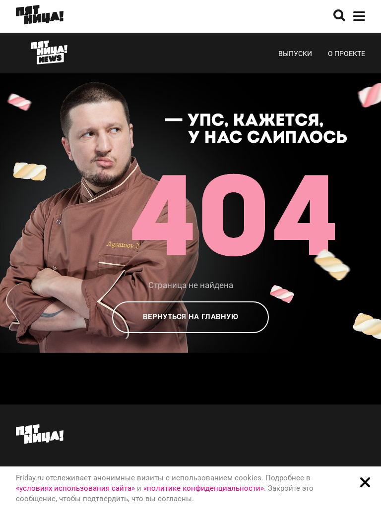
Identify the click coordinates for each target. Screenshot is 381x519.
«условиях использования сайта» (75, 488)
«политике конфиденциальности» (203, 488)
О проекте (346, 54)
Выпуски (295, 54)
